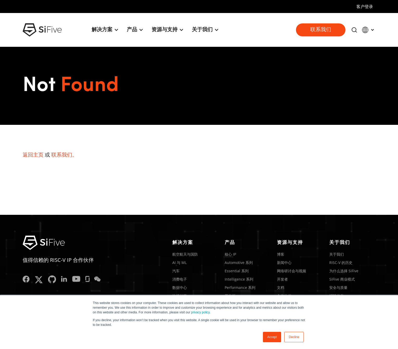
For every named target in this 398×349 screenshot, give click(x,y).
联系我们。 (64, 154)
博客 (280, 254)
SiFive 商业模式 (342, 279)
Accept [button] (272, 337)
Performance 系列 (240, 287)
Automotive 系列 (239, 262)
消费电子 (179, 279)
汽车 (176, 270)
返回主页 (33, 154)
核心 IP (230, 254)
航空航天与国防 (185, 254)
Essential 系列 (237, 270)
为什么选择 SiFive (343, 270)
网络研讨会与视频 (291, 270)
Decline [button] (294, 337)
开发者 (282, 279)
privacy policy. (200, 312)
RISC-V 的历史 (340, 262)
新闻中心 (284, 262)
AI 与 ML (179, 262)
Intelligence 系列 (239, 279)
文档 (280, 287)
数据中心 (179, 287)
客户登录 (364, 6)
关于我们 (336, 254)
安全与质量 (338, 287)
